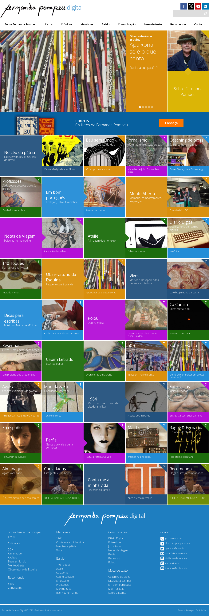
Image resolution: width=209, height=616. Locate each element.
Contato (199, 24)
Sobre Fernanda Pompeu (20, 24)
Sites (11, 584)
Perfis (111, 554)
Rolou (111, 562)
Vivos (59, 550)
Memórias (87, 24)
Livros (48, 24)
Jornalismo (114, 546)
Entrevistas (114, 542)
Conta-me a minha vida (70, 542)
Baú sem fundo (17, 561)
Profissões (62, 584)
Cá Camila (62, 572)
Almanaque (15, 553)
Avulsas (12, 557)
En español (62, 580)
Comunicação (127, 24)
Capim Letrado (65, 576)
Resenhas (114, 558)
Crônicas (66, 24)
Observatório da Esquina (22, 569)
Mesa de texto (153, 24)
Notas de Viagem (118, 550)
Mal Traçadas (116, 588)
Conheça (171, 123)
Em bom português (119, 584)
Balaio (106, 24)
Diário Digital (116, 538)
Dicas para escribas (119, 580)
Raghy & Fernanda (67, 592)
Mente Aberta (16, 565)
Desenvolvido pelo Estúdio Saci (192, 610)
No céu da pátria (66, 546)
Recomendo (178, 24)
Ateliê (59, 568)
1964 (59, 538)
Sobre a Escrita (117, 592)
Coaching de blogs (119, 576)
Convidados (15, 588)
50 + (10, 549)
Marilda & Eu (64, 588)
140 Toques (63, 564)
